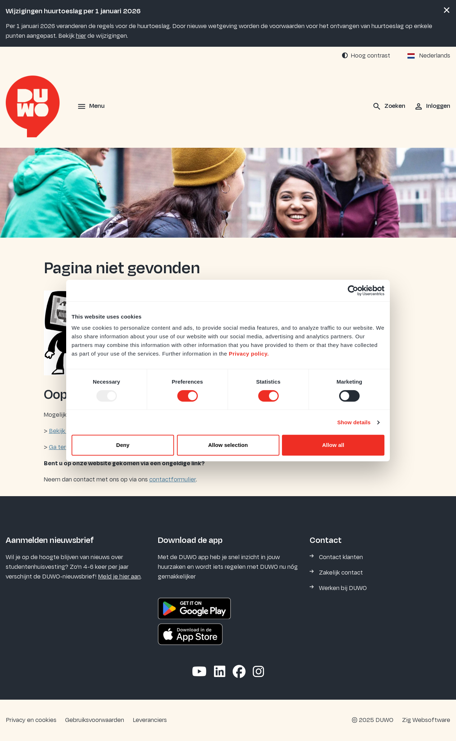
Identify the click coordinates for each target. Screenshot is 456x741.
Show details (354, 422)
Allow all (333, 445)
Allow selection (228, 445)
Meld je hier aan (119, 576)
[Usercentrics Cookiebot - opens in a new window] (353, 290)
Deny (122, 445)
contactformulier (172, 479)
